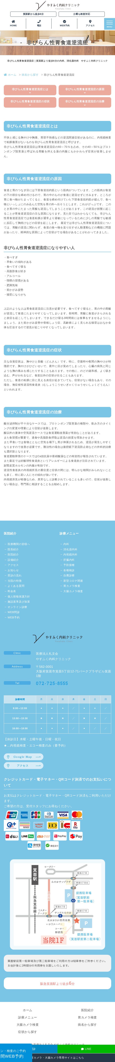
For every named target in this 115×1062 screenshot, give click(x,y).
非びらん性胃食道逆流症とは (30, 91)
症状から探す (27, 1031)
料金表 (12, 591)
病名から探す (87, 1024)
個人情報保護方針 (19, 596)
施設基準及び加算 (19, 601)
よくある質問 (16, 585)
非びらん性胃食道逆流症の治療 (85, 103)
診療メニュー (69, 533)
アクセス (13, 564)
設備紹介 (13, 559)
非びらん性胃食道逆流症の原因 (85, 91)
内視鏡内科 (70, 554)
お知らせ (13, 570)
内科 (66, 544)
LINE (86, 1048)
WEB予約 (14, 617)
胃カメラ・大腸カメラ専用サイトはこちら (57, 1057)
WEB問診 (14, 612)
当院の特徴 (15, 580)
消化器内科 (70, 549)
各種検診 (69, 570)
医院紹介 (10, 533)
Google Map (23, 757)
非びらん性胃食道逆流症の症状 (30, 103)
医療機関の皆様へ (19, 544)
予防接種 (69, 564)
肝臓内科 (69, 559)
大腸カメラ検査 (73, 591)
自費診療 (69, 575)
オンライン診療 (17, 606)
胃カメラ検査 (71, 585)
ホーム (27, 1010)
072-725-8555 (52, 683)
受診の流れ (15, 575)
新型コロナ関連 (73, 580)
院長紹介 (13, 549)
